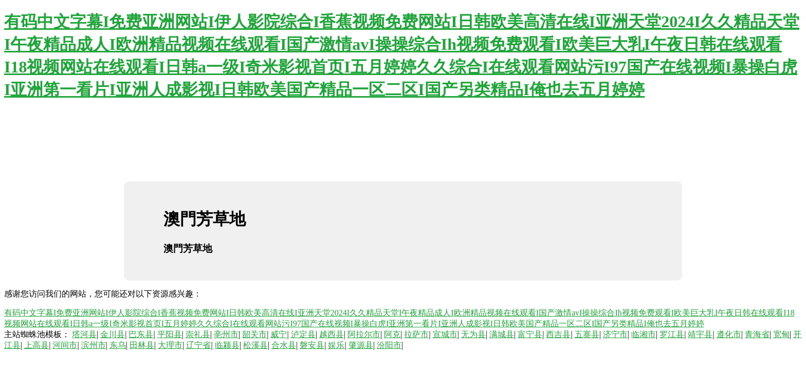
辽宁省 (198, 345)
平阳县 (169, 334)
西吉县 (558, 334)
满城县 (501, 334)
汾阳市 (389, 345)
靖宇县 (700, 334)
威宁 (278, 334)
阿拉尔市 (363, 334)
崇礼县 (198, 334)
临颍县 (227, 345)
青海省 (757, 334)
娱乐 (336, 345)
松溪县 (255, 345)
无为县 (473, 334)
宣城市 (445, 334)
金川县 (112, 334)
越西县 (331, 334)
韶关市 (254, 334)
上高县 (36, 345)
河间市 (64, 345)
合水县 (283, 345)
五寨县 (587, 334)
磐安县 (312, 345)
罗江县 (672, 334)
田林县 (142, 345)
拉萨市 (416, 334)
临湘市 (643, 334)
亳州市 (226, 334)
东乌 (117, 345)
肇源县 (361, 345)
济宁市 (615, 334)
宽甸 (781, 334)
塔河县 (84, 334)
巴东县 (141, 334)
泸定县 (303, 334)
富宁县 (530, 334)
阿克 (392, 334)
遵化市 (729, 334)
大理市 (170, 345)
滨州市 (93, 345)
